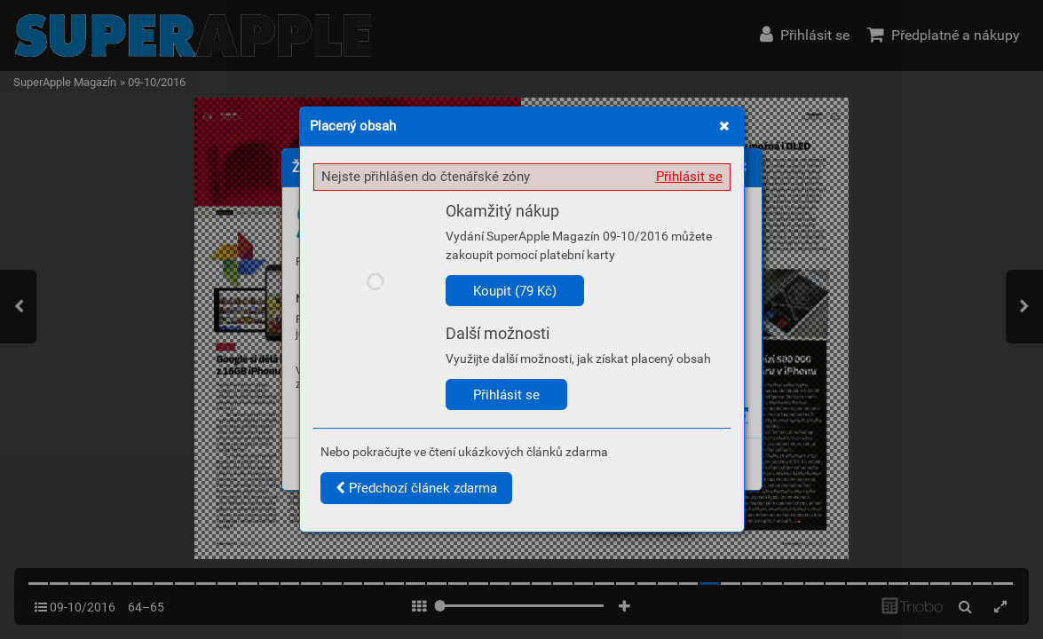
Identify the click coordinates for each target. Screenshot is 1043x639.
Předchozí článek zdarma (416, 488)
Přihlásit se (689, 177)
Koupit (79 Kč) (515, 291)
